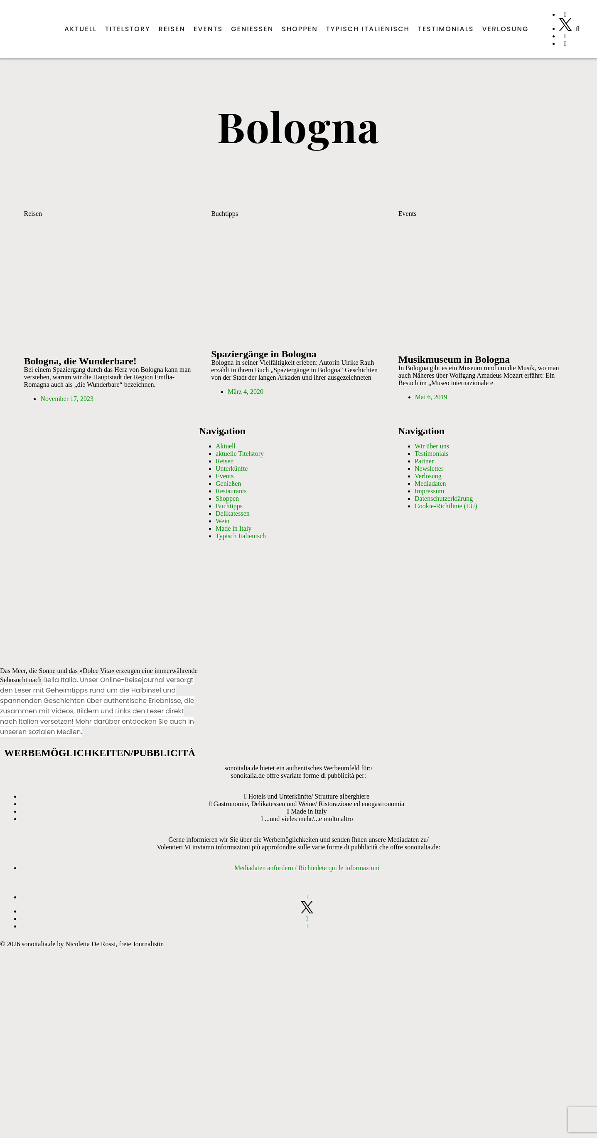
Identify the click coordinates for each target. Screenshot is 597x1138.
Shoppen (299, 29)
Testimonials (446, 29)
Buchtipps (224, 213)
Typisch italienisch (368, 29)
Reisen (172, 29)
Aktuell (80, 29)
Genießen (252, 29)
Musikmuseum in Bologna (454, 359)
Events (208, 29)
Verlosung (505, 29)
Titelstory (127, 29)
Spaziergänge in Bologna (263, 354)
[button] (578, 29)
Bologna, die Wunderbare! (80, 361)
